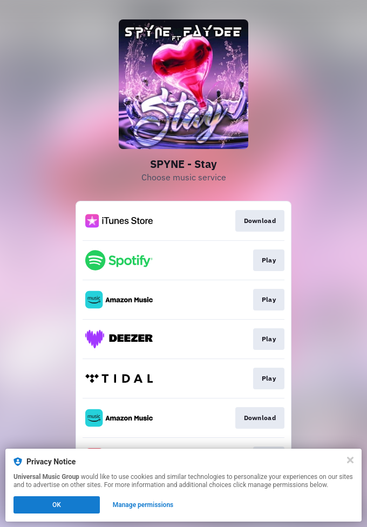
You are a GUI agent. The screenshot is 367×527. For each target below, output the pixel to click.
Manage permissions (143, 505)
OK (56, 505)
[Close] (350, 460)
